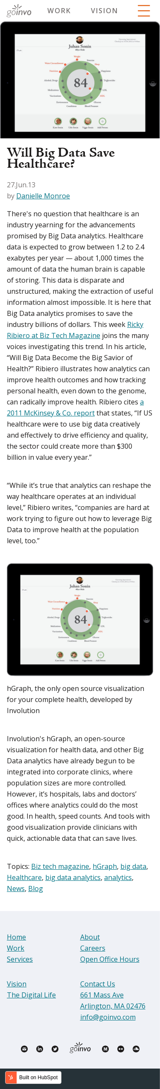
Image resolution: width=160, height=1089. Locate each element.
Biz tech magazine (60, 866)
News (16, 888)
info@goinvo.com (108, 1017)
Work (59, 10)
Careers (92, 948)
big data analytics (73, 877)
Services (20, 959)
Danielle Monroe (43, 196)
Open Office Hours (110, 959)
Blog (35, 888)
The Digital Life (31, 995)
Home (16, 937)
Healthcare (24, 877)
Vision (104, 10)
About (90, 937)
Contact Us (97, 984)
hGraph (105, 866)
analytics (118, 877)
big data (133, 866)
